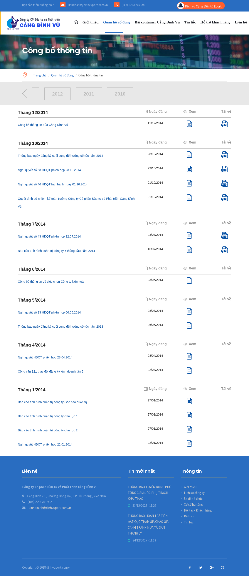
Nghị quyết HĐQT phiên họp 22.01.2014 (45, 444)
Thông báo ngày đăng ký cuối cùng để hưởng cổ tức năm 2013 (60, 326)
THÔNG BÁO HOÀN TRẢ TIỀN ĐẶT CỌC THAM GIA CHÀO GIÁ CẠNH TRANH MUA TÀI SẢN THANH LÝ (148, 524)
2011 (89, 94)
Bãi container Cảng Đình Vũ (157, 22)
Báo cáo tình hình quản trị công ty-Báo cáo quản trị (52, 402)
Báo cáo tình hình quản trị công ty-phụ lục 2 (47, 430)
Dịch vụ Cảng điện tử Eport (199, 5)
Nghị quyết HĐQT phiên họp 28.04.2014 (45, 357)
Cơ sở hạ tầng (193, 504)
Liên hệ (241, 22)
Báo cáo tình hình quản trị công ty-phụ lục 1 (47, 416)
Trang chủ (40, 75)
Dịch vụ (189, 516)
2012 (57, 94)
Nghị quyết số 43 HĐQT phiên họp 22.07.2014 (49, 236)
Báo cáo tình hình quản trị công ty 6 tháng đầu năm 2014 (56, 251)
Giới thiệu (90, 22)
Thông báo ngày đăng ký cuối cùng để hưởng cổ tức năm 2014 (60, 155)
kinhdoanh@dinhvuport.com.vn (46, 508)
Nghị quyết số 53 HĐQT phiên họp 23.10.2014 (49, 170)
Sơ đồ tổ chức (193, 499)
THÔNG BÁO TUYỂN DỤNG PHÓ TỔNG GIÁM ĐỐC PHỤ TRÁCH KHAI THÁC (149, 493)
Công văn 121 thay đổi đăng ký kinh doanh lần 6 (50, 371)
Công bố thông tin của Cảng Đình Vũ (43, 125)
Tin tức (190, 22)
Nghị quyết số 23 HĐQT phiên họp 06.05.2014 (49, 312)
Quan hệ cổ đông (116, 22)
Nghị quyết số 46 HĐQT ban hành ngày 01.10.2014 (52, 184)
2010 (120, 94)
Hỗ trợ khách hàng (215, 22)
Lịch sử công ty (194, 493)
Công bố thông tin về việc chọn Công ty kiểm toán (51, 281)
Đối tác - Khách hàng (198, 510)
